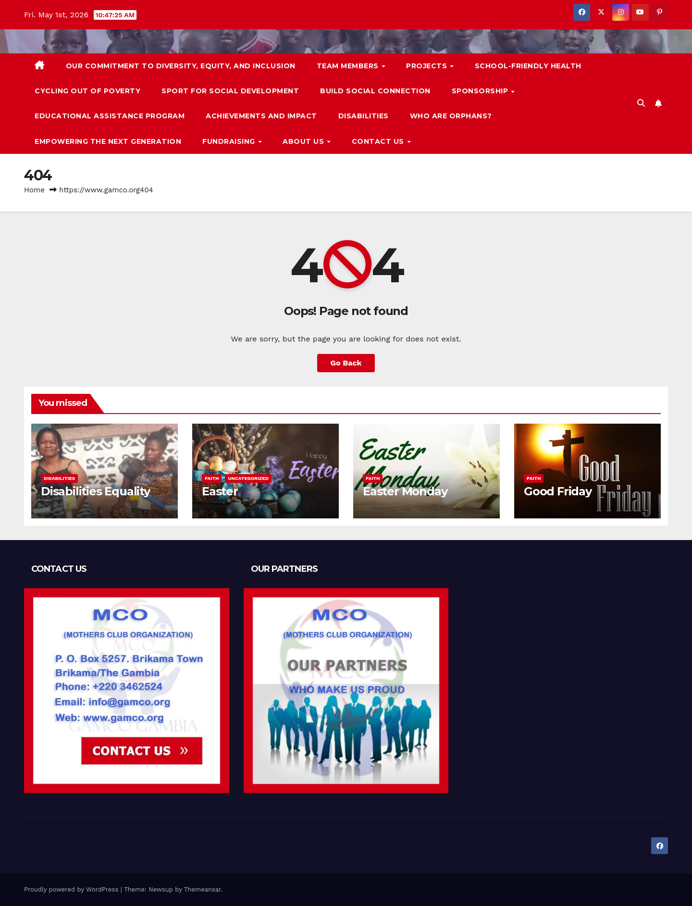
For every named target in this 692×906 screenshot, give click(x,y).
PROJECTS (427, 66)
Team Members (349, 66)
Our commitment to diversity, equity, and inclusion (181, 66)
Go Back (346, 362)
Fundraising (229, 141)
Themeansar (202, 889)
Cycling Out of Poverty (87, 91)
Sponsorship (481, 91)
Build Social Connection (375, 91)
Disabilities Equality (95, 491)
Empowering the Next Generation (108, 141)
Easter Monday (405, 491)
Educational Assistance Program (110, 116)
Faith (212, 478)
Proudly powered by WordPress (72, 889)
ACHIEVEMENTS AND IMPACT (261, 116)
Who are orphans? (451, 116)
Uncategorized (248, 478)
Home (34, 190)
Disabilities (363, 116)
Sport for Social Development (230, 91)
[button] (641, 103)
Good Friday (558, 491)
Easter (220, 491)
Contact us (379, 141)
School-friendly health (528, 66)
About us (304, 141)
